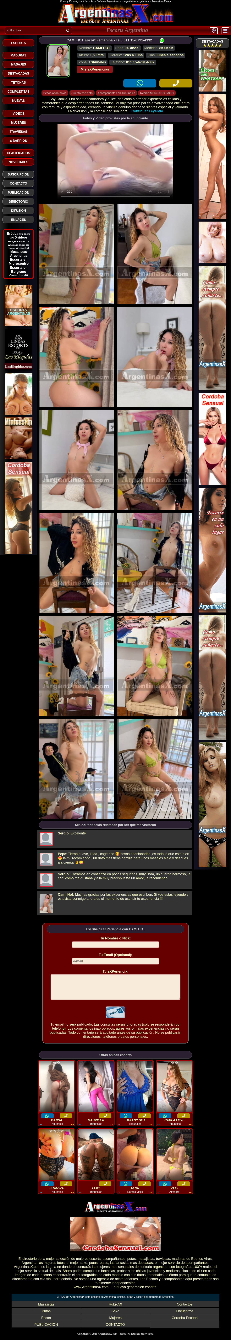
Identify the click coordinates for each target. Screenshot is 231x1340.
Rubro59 (115, 1309)
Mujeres (115, 1322)
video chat (22, 248)
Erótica (12, 233)
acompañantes (113, 1263)
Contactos (184, 1309)
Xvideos (21, 237)
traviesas (163, 1263)
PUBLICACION (46, 1329)
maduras (178, 1263)
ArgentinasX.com (161, 1)
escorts (95, 1263)
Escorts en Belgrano (19, 270)
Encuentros (184, 1316)
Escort (46, 1322)
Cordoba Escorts (185, 1322)
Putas (46, 1316)
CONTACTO (115, 1329)
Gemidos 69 (18, 275)
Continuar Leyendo (147, 111)
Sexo (115, 1316)
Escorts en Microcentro (19, 261)
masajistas (146, 1263)
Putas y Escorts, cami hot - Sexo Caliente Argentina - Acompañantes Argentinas (104, 1)
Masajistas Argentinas (18, 253)
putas (131, 1263)
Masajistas (46, 1309)
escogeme (13, 241)
